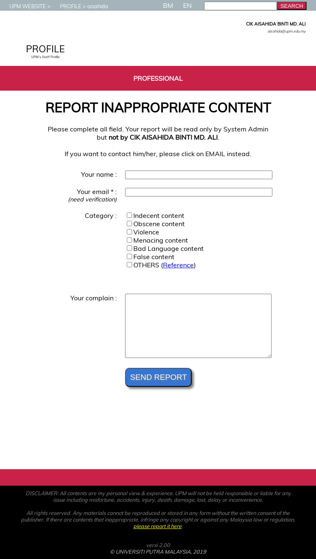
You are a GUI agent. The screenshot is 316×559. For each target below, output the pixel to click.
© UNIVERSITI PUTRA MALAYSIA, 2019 (158, 551)
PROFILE (66, 6)
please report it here (157, 526)
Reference (178, 265)
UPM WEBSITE (23, 6)
